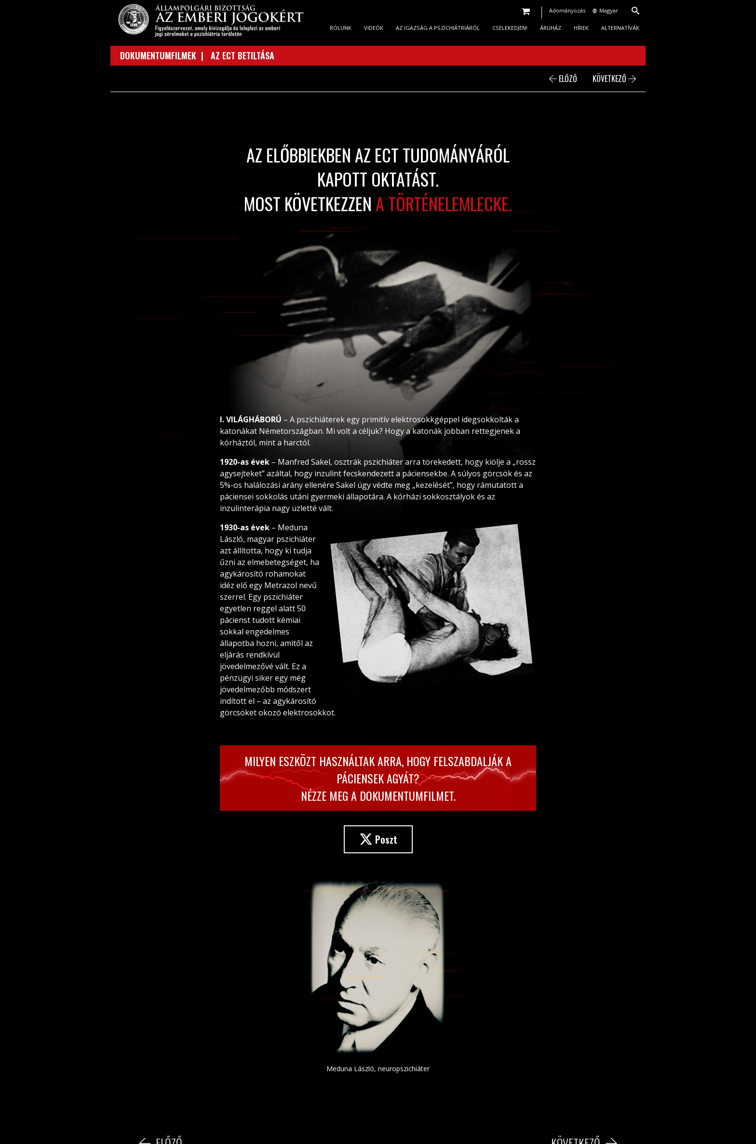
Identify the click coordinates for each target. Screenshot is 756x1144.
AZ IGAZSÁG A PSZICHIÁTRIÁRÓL (438, 27)
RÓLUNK (340, 27)
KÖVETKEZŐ (614, 78)
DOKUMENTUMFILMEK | (165, 55)
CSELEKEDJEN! (509, 27)
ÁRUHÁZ (550, 27)
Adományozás (567, 10)
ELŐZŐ (563, 78)
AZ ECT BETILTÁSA (242, 55)
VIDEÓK (373, 27)
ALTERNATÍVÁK (620, 27)
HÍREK (581, 27)
